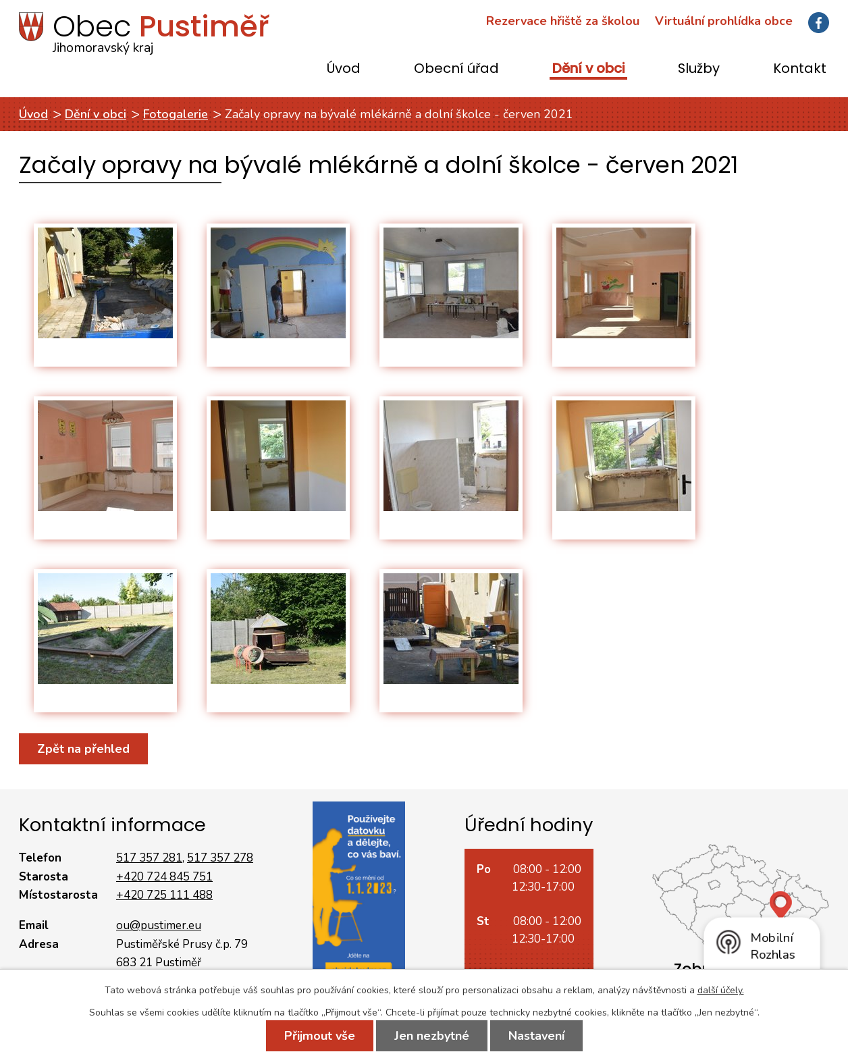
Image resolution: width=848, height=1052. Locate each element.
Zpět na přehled (83, 749)
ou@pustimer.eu (158, 925)
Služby (699, 69)
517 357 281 (149, 858)
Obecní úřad (456, 69)
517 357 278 (220, 858)
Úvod (344, 69)
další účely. (720, 990)
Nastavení (536, 1036)
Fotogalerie (175, 114)
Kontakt (799, 69)
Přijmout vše (319, 1036)
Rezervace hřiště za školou (562, 21)
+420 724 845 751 (164, 877)
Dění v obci (588, 69)
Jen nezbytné (431, 1036)
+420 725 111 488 (164, 895)
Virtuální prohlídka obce (724, 21)
